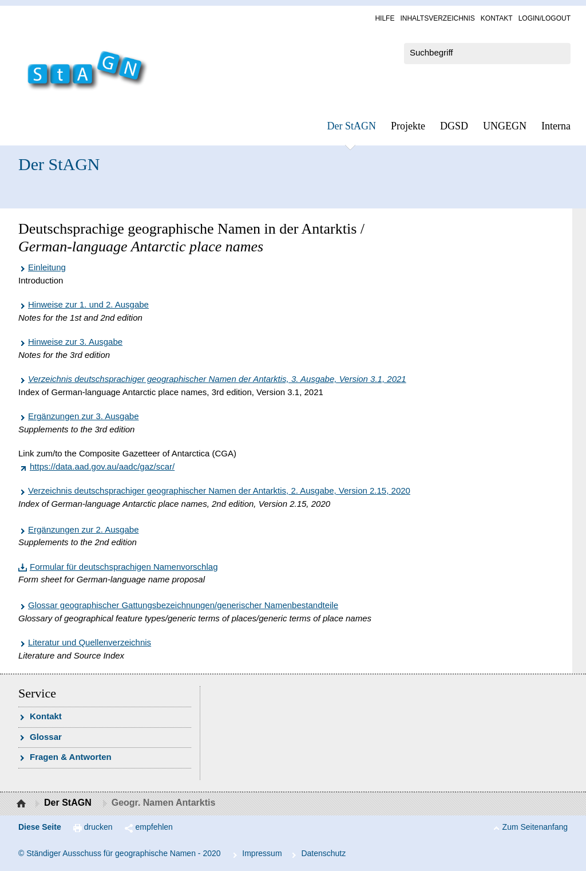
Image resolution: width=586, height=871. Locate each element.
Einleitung (47, 267)
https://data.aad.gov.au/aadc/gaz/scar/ (102, 466)
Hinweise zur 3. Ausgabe (75, 341)
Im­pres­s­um (262, 853)
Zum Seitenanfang (535, 826)
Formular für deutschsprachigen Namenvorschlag (123, 567)
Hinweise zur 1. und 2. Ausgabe (88, 304)
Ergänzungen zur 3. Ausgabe (83, 416)
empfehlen (154, 826)
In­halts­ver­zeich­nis (437, 18)
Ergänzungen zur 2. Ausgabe (83, 529)
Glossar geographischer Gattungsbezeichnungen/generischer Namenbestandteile (183, 605)
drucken (98, 826)
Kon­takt (497, 18)
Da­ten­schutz (323, 853)
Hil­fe (384, 18)
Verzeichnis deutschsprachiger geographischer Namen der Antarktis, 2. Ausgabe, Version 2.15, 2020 (219, 490)
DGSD (454, 126)
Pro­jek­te (408, 126)
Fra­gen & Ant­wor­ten (71, 757)
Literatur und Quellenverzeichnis (89, 642)
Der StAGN (352, 126)
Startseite (22, 804)
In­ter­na (556, 126)
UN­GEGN (504, 126)
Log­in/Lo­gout (544, 18)
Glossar (46, 737)
